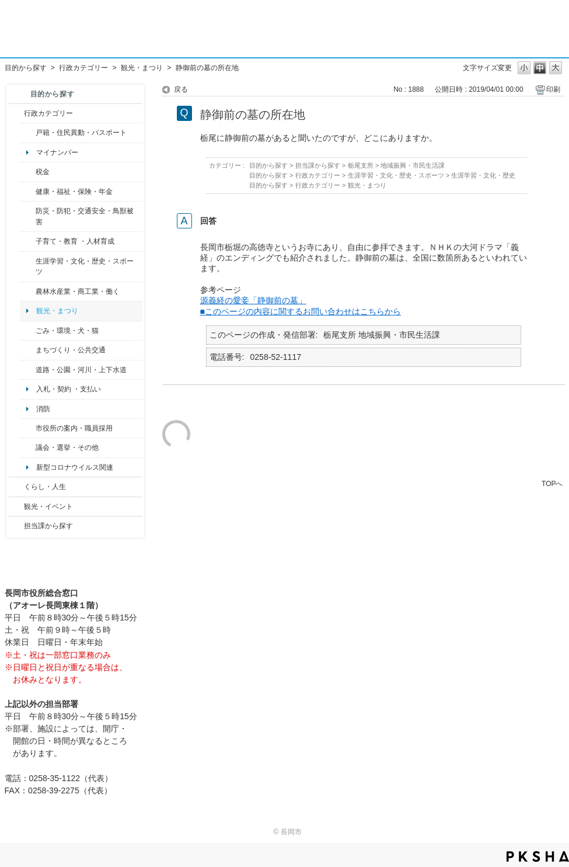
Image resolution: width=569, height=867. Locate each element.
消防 (43, 409)
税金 (43, 172)
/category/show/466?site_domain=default (28, 447)
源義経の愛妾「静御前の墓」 (253, 300)
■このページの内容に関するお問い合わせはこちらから (301, 311)
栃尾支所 (360, 165)
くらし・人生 (45, 487)
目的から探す (26, 68)
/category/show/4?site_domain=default (28, 191)
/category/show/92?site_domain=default (28, 172)
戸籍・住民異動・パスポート (81, 133)
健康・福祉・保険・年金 (74, 192)
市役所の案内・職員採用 (74, 428)
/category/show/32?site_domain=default (28, 428)
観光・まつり (142, 68)
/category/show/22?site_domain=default (28, 330)
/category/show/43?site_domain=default (28, 267)
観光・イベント (48, 506)
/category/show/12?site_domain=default (16, 486)
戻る (181, 89)
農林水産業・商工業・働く (78, 291)
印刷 (553, 89)
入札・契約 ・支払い (68, 389)
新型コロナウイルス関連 (74, 467)
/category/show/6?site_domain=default (28, 350)
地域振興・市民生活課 (413, 165)
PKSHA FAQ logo (538, 856)
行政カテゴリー (83, 68)
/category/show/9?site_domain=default (16, 526)
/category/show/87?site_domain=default (28, 370)
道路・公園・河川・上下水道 (81, 370)
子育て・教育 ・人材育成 (75, 241)
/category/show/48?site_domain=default (28, 241)
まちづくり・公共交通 (71, 350)
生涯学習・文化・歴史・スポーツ (85, 266)
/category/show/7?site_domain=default (28, 132)
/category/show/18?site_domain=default (16, 506)
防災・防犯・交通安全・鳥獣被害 (85, 216)
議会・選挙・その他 (67, 447)
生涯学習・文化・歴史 (483, 175)
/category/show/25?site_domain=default (28, 216)
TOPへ (552, 483)
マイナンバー (57, 152)
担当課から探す (48, 526)
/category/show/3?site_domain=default (16, 113)
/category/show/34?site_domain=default (28, 291)
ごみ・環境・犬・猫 (67, 331)
